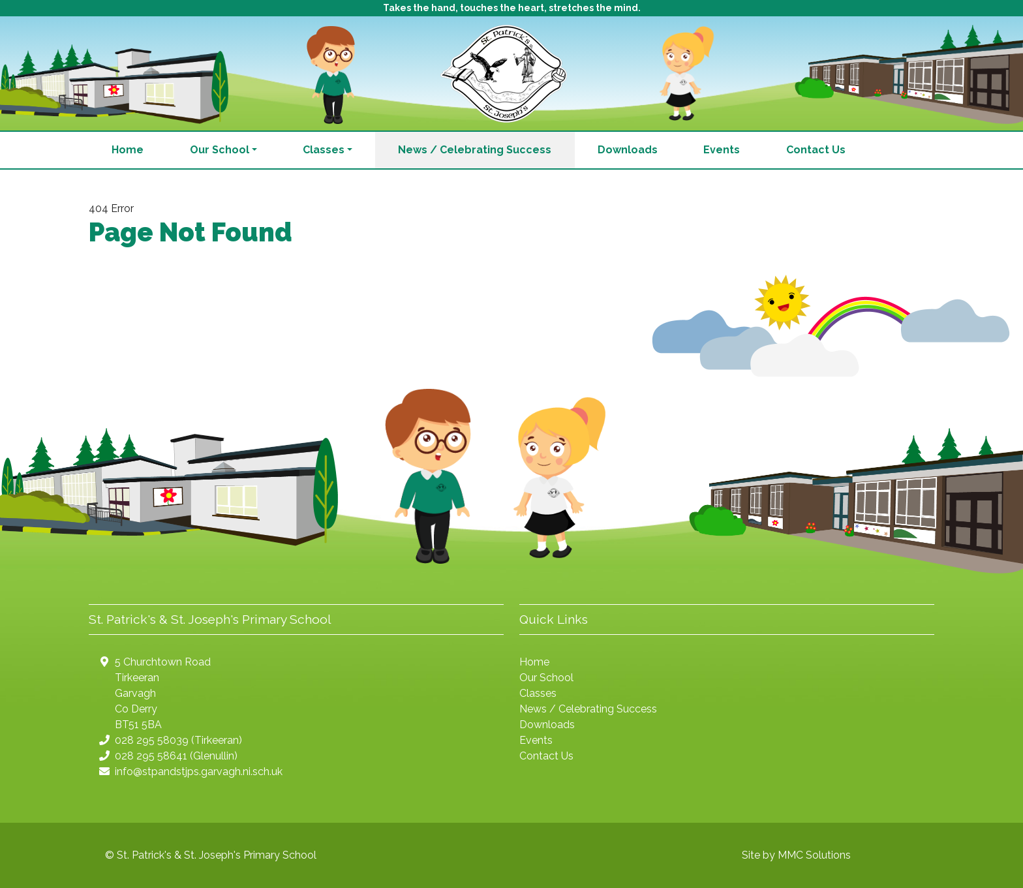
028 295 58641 (151, 756)
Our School (546, 677)
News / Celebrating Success (474, 150)
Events (721, 150)
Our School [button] (219, 150)
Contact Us (816, 150)
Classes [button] (323, 150)
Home (128, 150)
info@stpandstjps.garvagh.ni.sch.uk (198, 771)
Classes (538, 693)
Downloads (628, 150)
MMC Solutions (814, 855)
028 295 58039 (152, 740)
